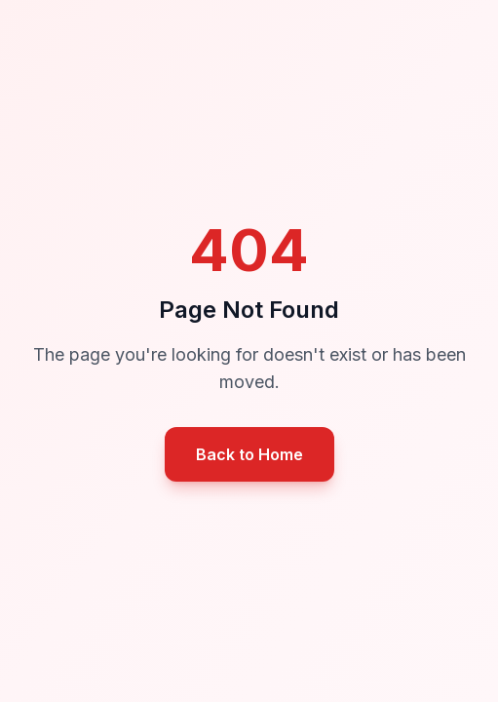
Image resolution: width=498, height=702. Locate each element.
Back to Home (249, 454)
